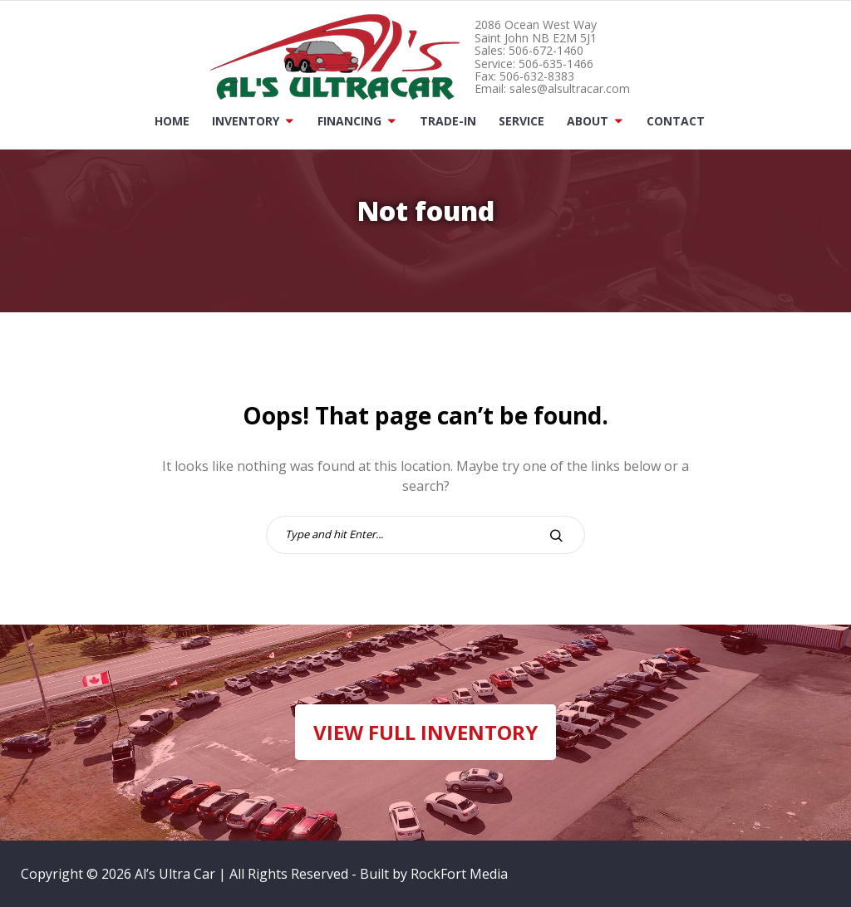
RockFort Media (459, 874)
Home (172, 121)
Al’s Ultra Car (175, 874)
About (587, 121)
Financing (349, 121)
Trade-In (448, 121)
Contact (676, 121)
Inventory (245, 121)
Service (521, 121)
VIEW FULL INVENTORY (425, 732)
